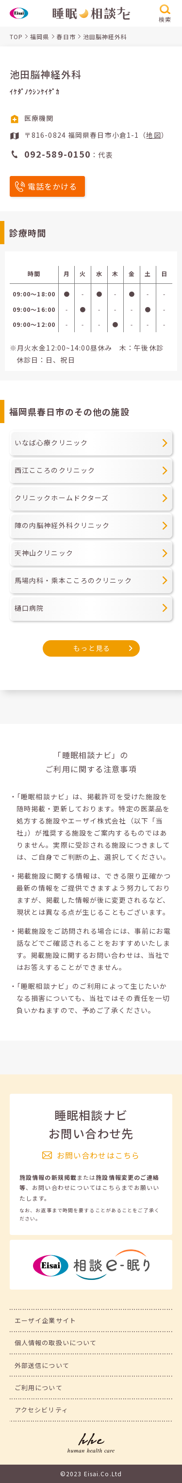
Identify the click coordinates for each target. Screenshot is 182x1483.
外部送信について (42, 1365)
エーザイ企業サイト (45, 1320)
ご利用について (39, 1387)
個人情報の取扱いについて (56, 1342)
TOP (16, 36)
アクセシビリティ (41, 1409)
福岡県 (39, 36)
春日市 (65, 36)
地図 (153, 135)
